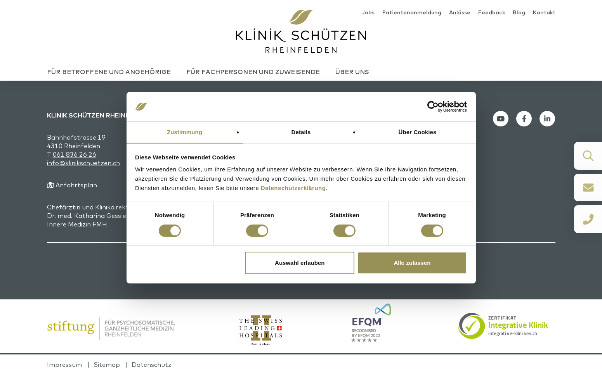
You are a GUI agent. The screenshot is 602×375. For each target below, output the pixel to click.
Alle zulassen (412, 263)
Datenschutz (152, 365)
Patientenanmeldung (411, 12)
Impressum (64, 365)
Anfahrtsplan (76, 185)
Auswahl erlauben (299, 263)
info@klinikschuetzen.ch (83, 163)
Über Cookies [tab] (418, 132)
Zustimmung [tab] (184, 132)
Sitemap (107, 365)
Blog (519, 12)
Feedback (491, 12)
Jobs (368, 12)
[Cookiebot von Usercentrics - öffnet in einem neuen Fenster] (433, 106)
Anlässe (459, 12)
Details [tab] (301, 132)
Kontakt (544, 12)
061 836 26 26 (74, 155)
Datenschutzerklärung (293, 188)
